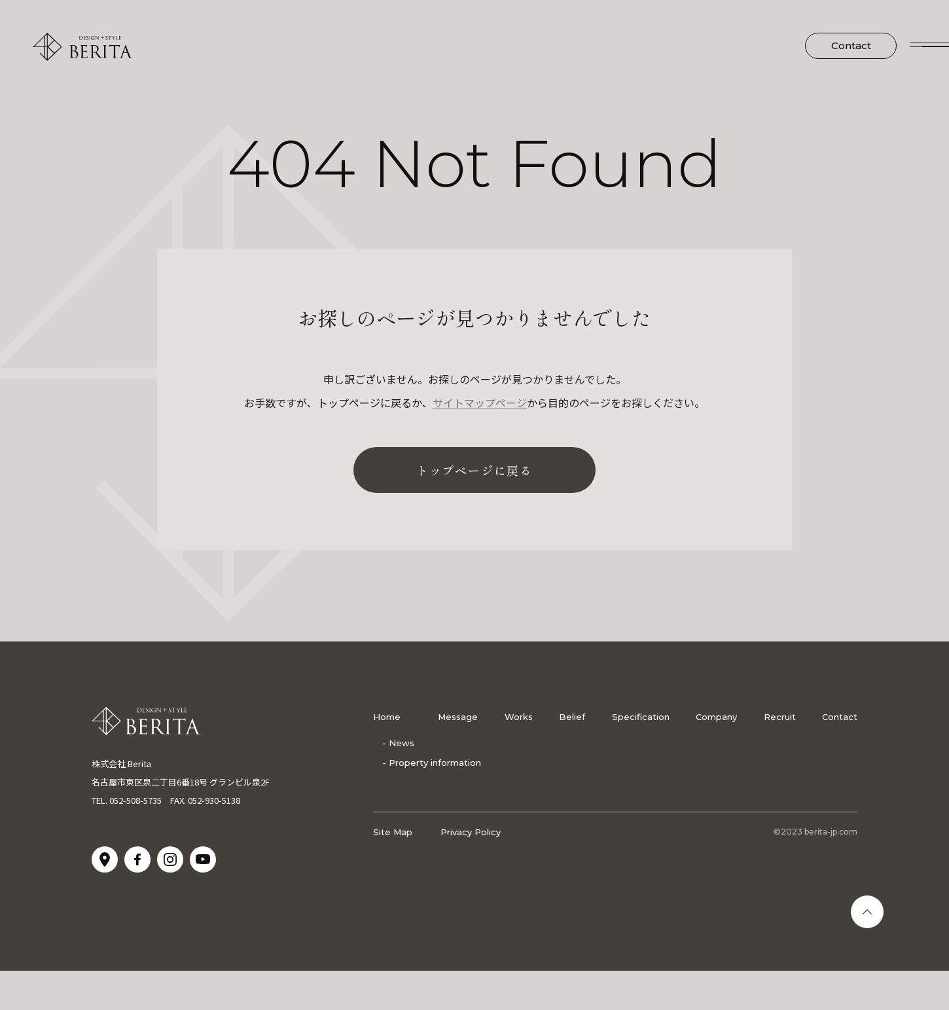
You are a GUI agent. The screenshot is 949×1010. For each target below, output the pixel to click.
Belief (572, 717)
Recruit (780, 717)
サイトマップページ (480, 402)
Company (716, 717)
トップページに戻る (474, 469)
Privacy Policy (470, 832)
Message (458, 717)
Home (387, 717)
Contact (851, 45)
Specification (641, 717)
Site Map (392, 832)
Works (519, 717)
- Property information (431, 762)
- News (398, 743)
